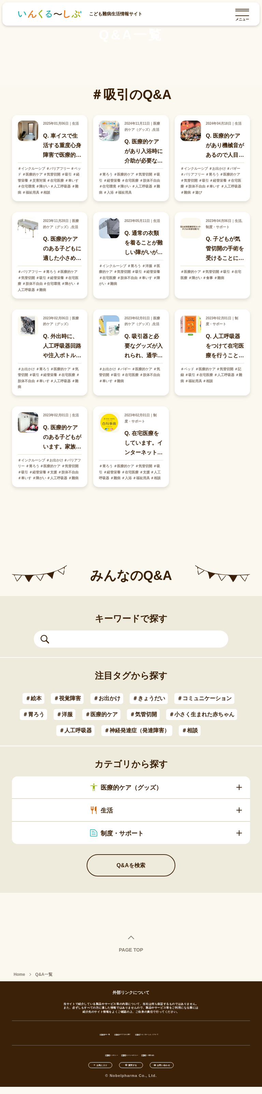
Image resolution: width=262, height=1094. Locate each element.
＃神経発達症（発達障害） (137, 730)
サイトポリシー (91, 1054)
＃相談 (189, 730)
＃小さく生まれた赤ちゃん (201, 714)
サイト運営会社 (171, 1054)
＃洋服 (64, 714)
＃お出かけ (106, 698)
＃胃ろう (33, 714)
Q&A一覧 (77, 1034)
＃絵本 (33, 698)
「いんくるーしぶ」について (170, 1034)
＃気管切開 (143, 714)
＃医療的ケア (101, 714)
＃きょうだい (148, 698)
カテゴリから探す (117, 1034)
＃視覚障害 (67, 698)
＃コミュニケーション (204, 698)
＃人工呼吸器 (75, 730)
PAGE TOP (131, 949)
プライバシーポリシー (131, 1054)
